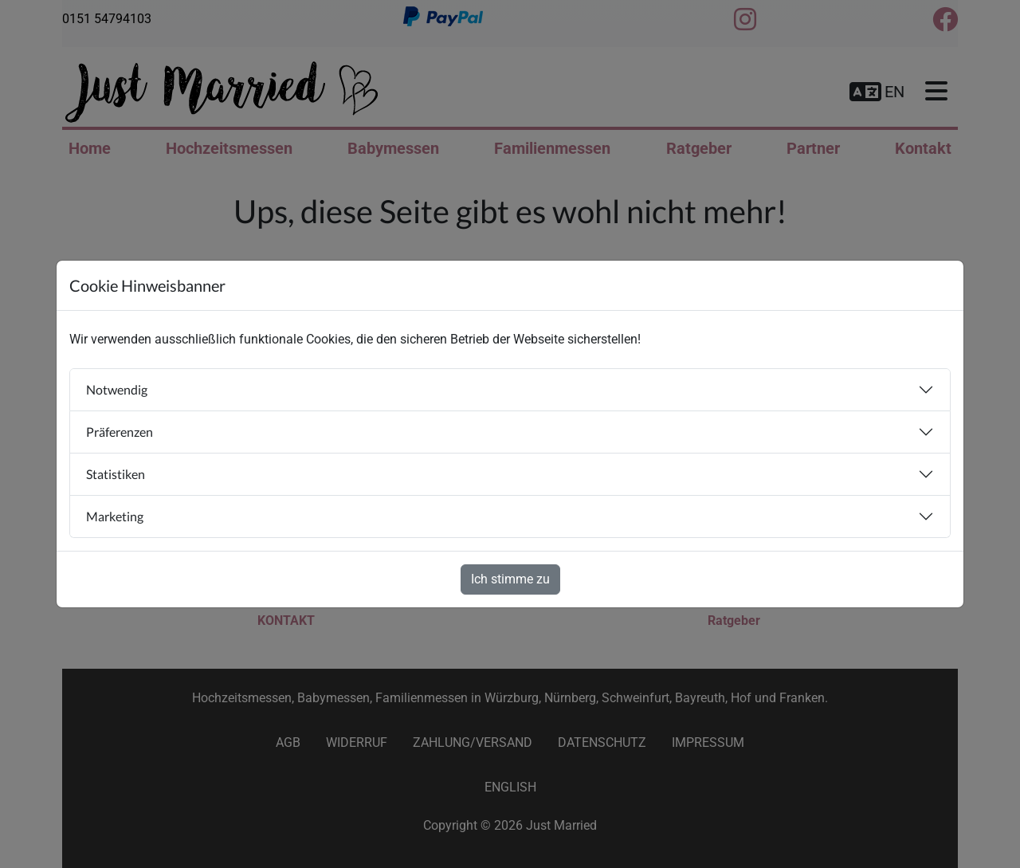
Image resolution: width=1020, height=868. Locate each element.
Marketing (114, 516)
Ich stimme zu (510, 579)
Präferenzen (119, 431)
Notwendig (116, 389)
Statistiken (115, 473)
